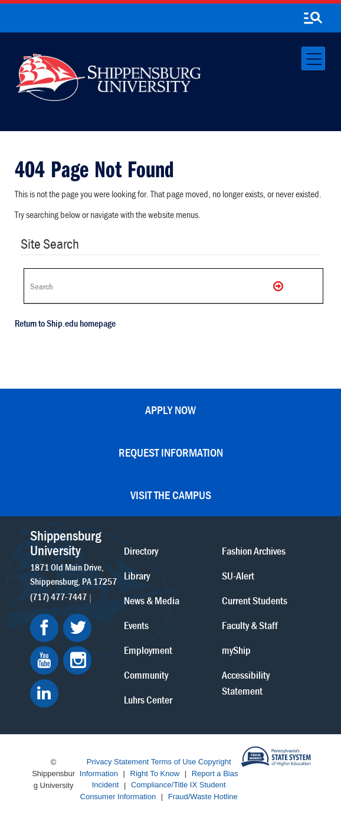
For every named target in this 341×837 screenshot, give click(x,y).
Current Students (254, 600)
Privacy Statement (118, 762)
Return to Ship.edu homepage (65, 323)
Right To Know (155, 773)
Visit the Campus (170, 494)
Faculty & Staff (250, 625)
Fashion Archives (254, 551)
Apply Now (170, 409)
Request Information (171, 452)
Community (146, 675)
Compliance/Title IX (164, 785)
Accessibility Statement (246, 683)
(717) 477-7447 (58, 596)
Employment (148, 650)
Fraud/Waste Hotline (203, 796)
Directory (141, 551)
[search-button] (313, 18)
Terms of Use (173, 762)
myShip (236, 650)
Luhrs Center (148, 699)
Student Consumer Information (153, 791)
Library (137, 575)
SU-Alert (238, 575)
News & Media (151, 600)
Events (136, 625)
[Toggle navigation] (313, 58)
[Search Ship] (173, 286)
